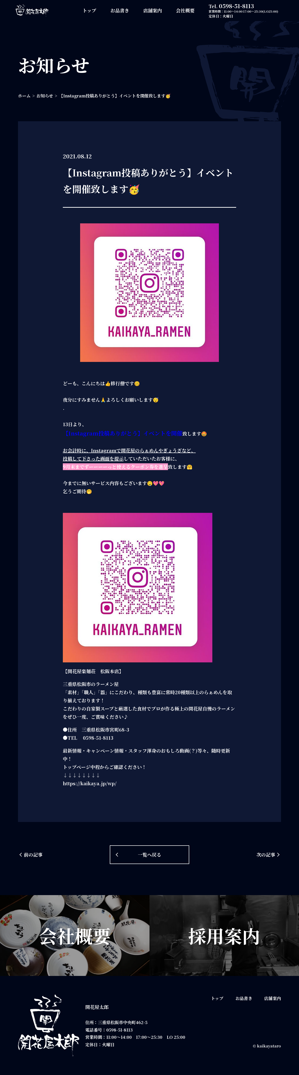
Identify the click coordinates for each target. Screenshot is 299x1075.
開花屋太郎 (97, 1007)
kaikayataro (269, 1046)
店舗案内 (152, 10)
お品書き (119, 10)
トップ (89, 10)
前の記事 (33, 854)
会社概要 (185, 10)
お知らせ (44, 96)
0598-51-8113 (236, 6)
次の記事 (265, 854)
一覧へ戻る (149, 854)
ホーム (24, 96)
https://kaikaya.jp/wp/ (90, 783)
